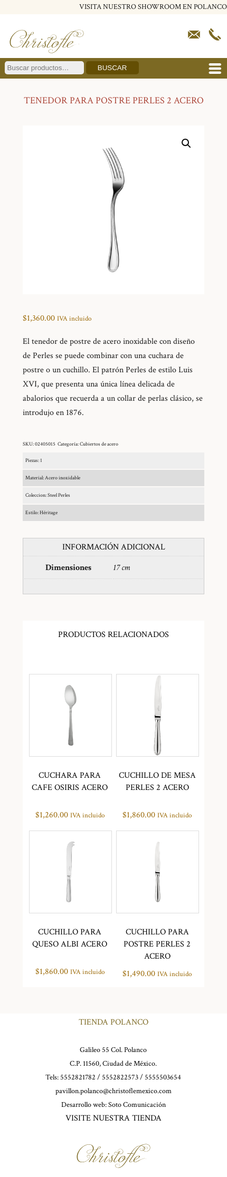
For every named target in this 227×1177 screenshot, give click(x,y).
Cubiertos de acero (99, 444)
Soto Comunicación (137, 1105)
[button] (186, 143)
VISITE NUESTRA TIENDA (113, 1118)
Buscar (112, 68)
